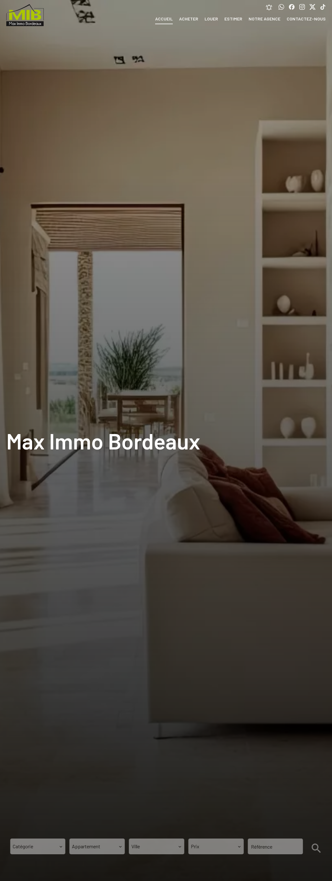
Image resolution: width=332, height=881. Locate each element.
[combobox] (37, 846)
